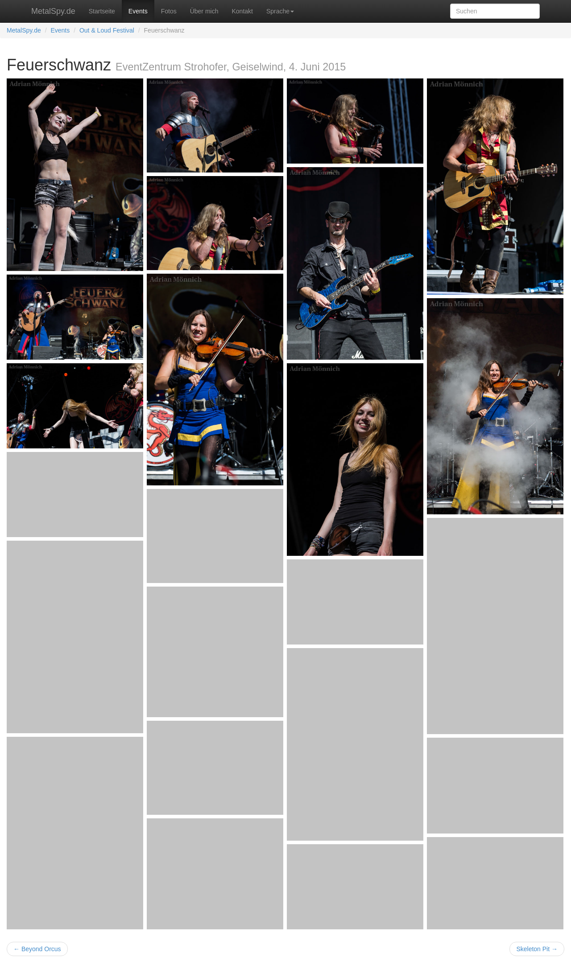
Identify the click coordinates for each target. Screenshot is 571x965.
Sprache (280, 11)
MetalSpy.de (53, 11)
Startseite (102, 11)
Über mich (204, 11)
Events (138, 11)
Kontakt (242, 11)
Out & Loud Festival (106, 30)
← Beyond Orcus (37, 949)
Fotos (169, 11)
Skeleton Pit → (537, 949)
